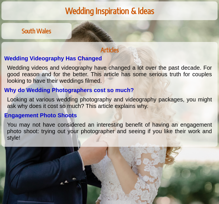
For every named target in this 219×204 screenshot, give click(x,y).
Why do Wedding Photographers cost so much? (69, 90)
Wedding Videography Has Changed (53, 58)
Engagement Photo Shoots (40, 115)
